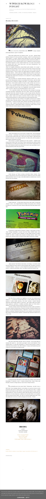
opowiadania (28, 451)
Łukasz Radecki (19, 451)
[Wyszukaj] (39, 3)
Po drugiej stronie (27, 12)
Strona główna (13, 12)
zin (36, 451)
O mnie (20, 12)
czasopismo (14, 451)
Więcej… (35, 12)
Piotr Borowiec (33, 451)
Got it (27, 497)
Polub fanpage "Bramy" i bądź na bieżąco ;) (23, 439)
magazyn (24, 451)
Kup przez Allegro (23, 437)
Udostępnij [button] (7, 449)
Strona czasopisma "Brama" (23, 434)
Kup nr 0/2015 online (23, 436)
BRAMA (10, 451)
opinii (11, 299)
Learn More (20, 497)
